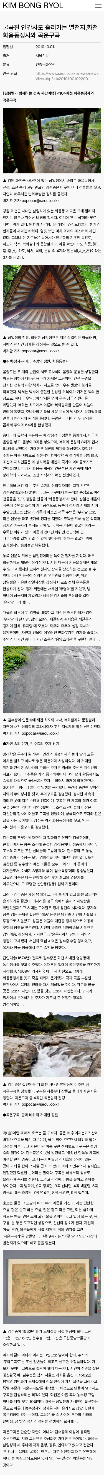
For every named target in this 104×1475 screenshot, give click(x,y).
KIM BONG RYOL (33, 5)
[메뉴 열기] (98, 5)
